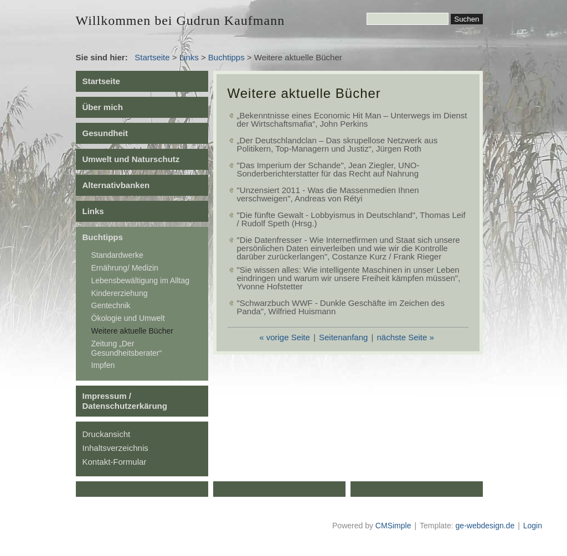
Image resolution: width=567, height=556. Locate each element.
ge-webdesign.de (485, 525)
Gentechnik (111, 305)
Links (189, 57)
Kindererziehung (119, 293)
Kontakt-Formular (115, 461)
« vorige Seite (284, 337)
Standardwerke (117, 255)
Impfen (103, 365)
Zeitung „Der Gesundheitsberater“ (126, 348)
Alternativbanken (116, 185)
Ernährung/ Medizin (124, 267)
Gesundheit (105, 133)
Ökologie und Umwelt (128, 318)
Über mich (103, 107)
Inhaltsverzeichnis (115, 448)
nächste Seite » (405, 337)
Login (532, 525)
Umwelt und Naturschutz (131, 159)
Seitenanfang (343, 337)
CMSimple (393, 525)
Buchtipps (226, 57)
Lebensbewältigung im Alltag (140, 280)
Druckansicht (107, 434)
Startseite (152, 57)
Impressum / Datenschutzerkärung (125, 400)
